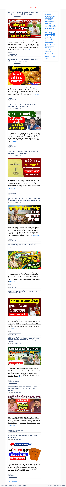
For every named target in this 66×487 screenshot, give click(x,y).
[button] (36, 7)
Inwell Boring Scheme (14, 381)
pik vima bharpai (13, 54)
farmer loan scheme (13, 286)
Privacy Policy (15, 485)
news (31, 7)
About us (2, 485)
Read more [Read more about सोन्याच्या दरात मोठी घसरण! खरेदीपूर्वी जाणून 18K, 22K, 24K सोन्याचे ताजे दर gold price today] (37, 94)
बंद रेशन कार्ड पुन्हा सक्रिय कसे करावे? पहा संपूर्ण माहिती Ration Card (22, 436)
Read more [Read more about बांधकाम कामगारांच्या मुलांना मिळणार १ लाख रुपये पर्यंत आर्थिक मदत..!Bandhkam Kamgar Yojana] (15, 328)
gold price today (12, 99)
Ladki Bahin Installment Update (16, 430)
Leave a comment (13, 55)
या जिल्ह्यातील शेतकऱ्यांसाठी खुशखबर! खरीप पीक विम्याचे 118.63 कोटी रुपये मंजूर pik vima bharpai (23, 13)
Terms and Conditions (8, 485)
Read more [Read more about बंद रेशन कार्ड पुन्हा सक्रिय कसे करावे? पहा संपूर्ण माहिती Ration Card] (33, 471)
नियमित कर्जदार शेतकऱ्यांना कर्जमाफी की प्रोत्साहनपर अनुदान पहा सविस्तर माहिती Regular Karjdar (24, 105)
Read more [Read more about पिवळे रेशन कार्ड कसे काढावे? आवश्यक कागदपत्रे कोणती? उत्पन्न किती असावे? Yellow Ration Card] (12, 188)
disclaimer (19, 485)
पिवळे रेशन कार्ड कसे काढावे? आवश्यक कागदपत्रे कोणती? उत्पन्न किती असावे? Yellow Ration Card (23, 152)
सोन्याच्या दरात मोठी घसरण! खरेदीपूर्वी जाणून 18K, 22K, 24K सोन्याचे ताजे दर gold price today (23, 60)
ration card (11, 475)
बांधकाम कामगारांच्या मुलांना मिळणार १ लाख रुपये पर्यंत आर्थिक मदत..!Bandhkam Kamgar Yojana (22, 292)
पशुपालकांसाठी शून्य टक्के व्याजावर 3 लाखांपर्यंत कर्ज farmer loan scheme (22, 245)
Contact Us (24, 485)
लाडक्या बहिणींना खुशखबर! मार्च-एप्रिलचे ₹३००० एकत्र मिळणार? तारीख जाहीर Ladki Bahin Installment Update (22, 388)
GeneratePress (62, 485)
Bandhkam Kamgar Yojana (15, 333)
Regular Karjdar (12, 146)
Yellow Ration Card (13, 193)
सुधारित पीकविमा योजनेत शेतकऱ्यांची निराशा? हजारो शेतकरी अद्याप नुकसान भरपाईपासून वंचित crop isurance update (24, 199)
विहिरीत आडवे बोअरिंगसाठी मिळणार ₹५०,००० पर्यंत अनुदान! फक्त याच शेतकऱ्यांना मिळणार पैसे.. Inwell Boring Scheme (24, 340)
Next (15, 481)
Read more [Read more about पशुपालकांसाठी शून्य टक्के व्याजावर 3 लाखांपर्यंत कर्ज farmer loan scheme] (12, 281)
